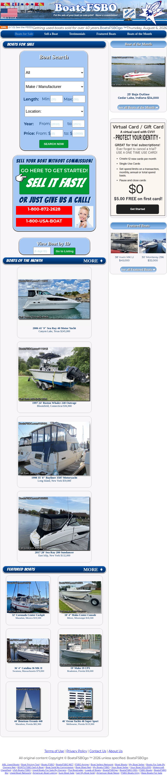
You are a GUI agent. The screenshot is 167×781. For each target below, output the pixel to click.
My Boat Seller (137, 764)
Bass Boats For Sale (151, 772)
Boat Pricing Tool (30, 764)
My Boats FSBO (101, 767)
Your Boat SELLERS (140, 767)
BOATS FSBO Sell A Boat (30, 767)
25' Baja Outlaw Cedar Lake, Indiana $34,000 (138, 96)
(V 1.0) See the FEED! (16, 27)
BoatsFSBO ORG (129, 770)
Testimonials (77, 34)
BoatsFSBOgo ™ (113, 28)
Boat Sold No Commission (60, 767)
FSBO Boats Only (130, 772)
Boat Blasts (121, 764)
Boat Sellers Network (102, 764)
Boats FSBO (47, 764)
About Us (115, 751)
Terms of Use (54, 751)
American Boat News (108, 772)
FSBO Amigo (82, 764)
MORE (93, 260)
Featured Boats (106, 34)
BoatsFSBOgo (110, 770)
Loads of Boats (93, 770)
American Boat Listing (45, 772)
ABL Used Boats (10, 764)
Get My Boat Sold (85, 772)
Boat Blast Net (83, 767)
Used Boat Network (20, 772)
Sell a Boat (51, 34)
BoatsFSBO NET (64, 764)
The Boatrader (75, 770)
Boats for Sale (24, 34)
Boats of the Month (139, 34)
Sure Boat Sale (66, 772)
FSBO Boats (145, 770)
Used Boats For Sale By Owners (49, 770)
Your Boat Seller (119, 767)
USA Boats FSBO (21, 770)
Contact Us (97, 751)
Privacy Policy (76, 751)
